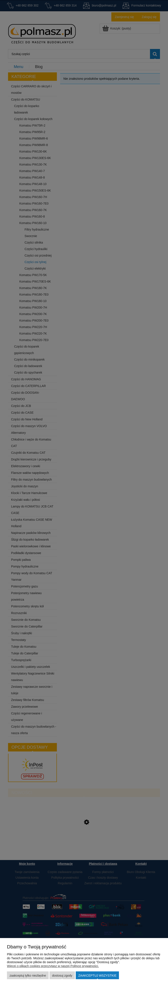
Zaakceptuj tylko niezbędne (28, 975)
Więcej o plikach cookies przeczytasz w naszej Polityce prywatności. (53, 966)
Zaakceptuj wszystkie (97, 975)
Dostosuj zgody (62, 975)
